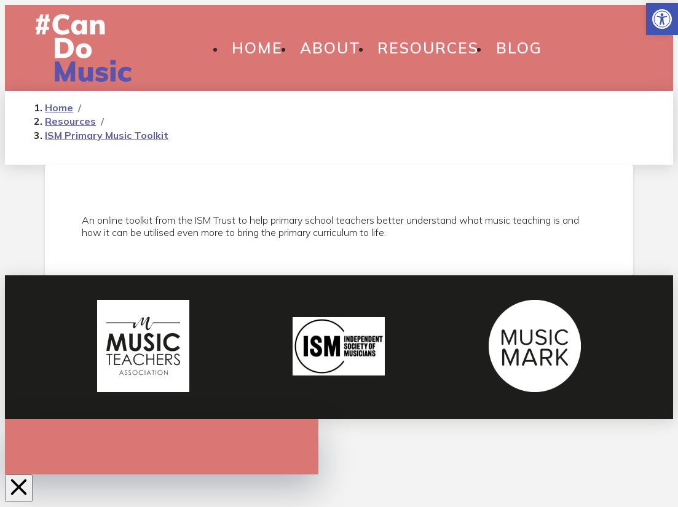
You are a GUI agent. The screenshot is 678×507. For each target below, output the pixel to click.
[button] (662, 19)
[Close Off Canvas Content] (19, 488)
